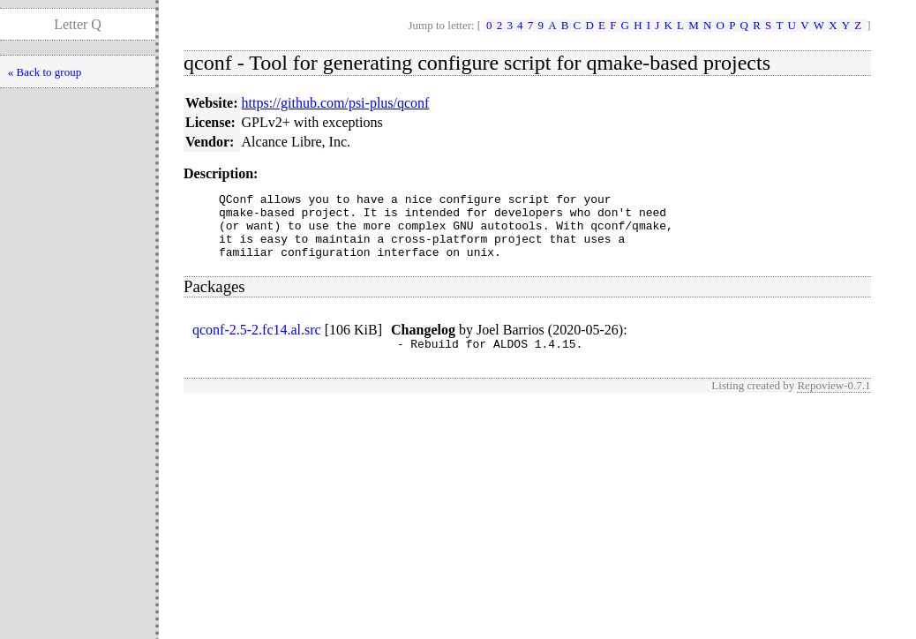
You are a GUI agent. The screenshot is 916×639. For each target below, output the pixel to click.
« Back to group (44, 72)
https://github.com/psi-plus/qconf (336, 102)
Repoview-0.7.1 (833, 401)
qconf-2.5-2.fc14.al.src (256, 342)
